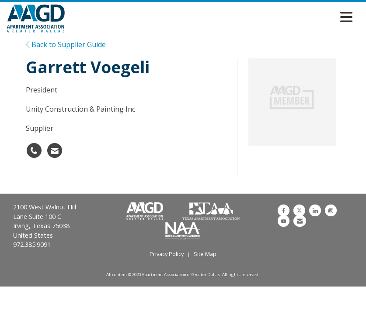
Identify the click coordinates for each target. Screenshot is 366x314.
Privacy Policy (167, 254)
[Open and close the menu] (211, 17)
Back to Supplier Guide (66, 44)
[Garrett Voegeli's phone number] (34, 150)
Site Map (205, 254)
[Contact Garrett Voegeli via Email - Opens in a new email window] (54, 150)
